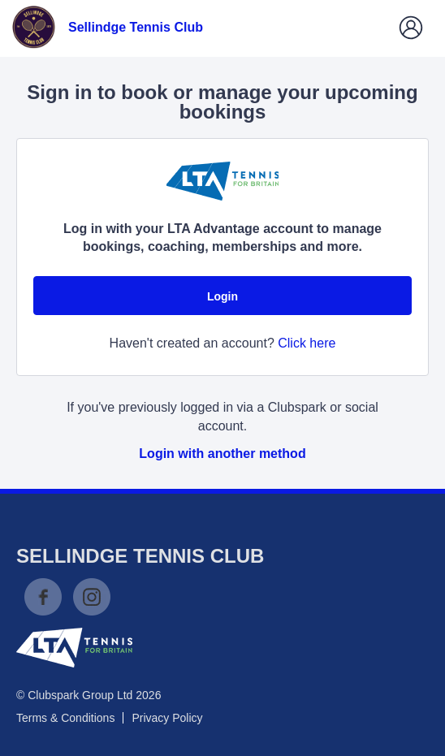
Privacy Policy (167, 717)
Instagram (91, 597)
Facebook (43, 597)
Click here (306, 343)
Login (222, 296)
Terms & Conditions (65, 717)
